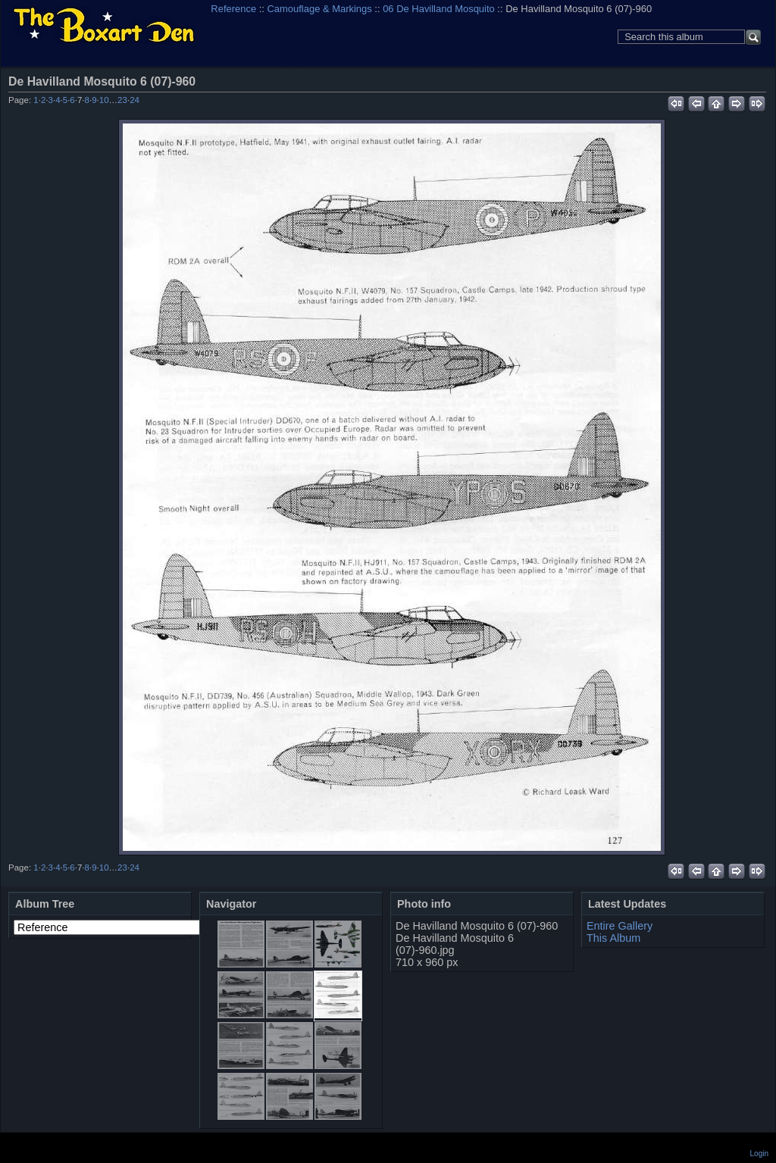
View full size (758, 81)
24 (134, 100)
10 (104, 100)
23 (122, 100)
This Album (613, 938)
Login (759, 1153)
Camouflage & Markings (320, 8)
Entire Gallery (619, 926)
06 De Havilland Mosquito (439, 8)
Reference (233, 8)
